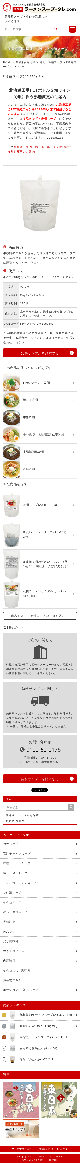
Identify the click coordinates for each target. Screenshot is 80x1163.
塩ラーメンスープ (15, 873)
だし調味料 (10, 941)
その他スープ (12, 902)
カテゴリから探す (16, 835)
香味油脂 (9, 921)
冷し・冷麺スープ (51, 62)
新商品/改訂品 (15, 821)
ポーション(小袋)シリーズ (21, 989)
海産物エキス (12, 980)
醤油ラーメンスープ (17, 853)
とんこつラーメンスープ (19, 882)
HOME (7, 62)
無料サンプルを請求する (40, 353)
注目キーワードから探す (22, 815)
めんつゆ (9, 931)
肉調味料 (9, 960)
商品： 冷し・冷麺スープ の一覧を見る (38, 615)
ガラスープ (10, 843)
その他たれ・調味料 (17, 970)
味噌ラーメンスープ (17, 863)
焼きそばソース (13, 951)
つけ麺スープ (12, 892)
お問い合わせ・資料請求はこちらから (42, 1149)
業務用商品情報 (25, 62)
